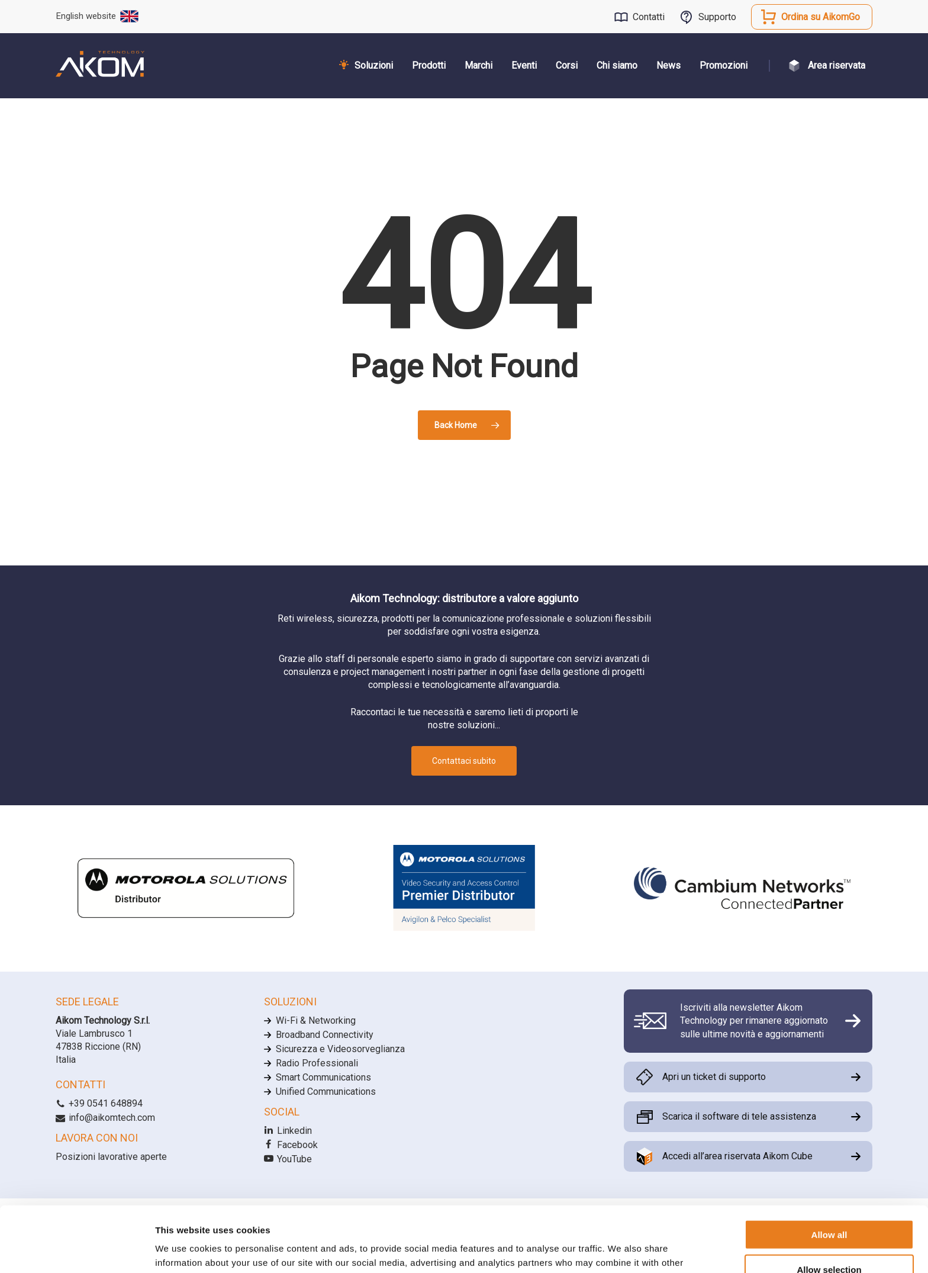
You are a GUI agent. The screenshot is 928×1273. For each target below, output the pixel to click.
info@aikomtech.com (105, 1117)
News (668, 65)
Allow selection (829, 1204)
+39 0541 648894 (99, 1103)
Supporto (717, 16)
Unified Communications (326, 1091)
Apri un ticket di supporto (714, 1076)
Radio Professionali (317, 1063)
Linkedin (288, 1130)
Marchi (478, 65)
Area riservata (836, 65)
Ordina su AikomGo (820, 16)
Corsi (567, 65)
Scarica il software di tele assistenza (739, 1116)
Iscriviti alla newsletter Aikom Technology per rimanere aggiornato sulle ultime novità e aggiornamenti (754, 1021)
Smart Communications (323, 1077)
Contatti (649, 16)
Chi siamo (617, 65)
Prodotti (429, 65)
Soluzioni (374, 65)
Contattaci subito (464, 761)
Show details (621, 1250)
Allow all (829, 1169)
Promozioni (723, 65)
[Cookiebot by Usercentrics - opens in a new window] (76, 1250)
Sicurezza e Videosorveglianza (340, 1049)
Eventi (524, 65)
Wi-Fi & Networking (316, 1020)
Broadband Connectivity (324, 1034)
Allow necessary (829, 1238)
